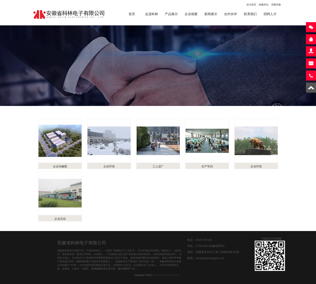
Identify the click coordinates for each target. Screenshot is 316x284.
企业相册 (191, 14)
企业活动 (60, 218)
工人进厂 (158, 166)
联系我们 (250, 14)
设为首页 (251, 4)
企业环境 (109, 166)
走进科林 (151, 14)
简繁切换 (276, 4)
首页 (132, 14)
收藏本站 (263, 4)
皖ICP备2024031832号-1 (166, 275)
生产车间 (207, 166)
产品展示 (171, 14)
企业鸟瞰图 (60, 166)
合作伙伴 (230, 14)
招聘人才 (270, 14)
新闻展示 (210, 14)
